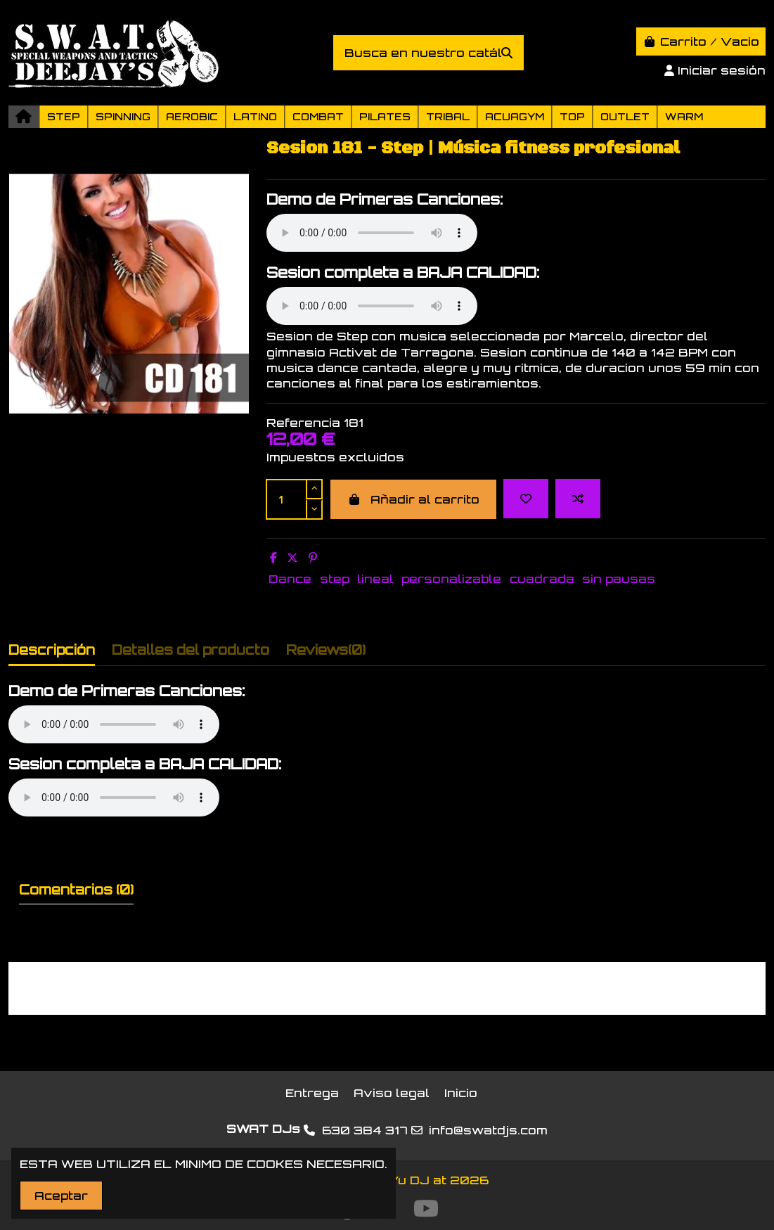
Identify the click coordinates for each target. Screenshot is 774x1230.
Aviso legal (392, 1093)
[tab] (326, 653)
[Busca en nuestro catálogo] (507, 52)
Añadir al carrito (413, 499)
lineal (375, 579)
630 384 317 (365, 1130)
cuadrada (542, 579)
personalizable (451, 579)
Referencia (303, 423)
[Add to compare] (577, 498)
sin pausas (618, 579)
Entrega (312, 1093)
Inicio (460, 1093)
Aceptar (61, 1196)
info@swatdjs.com (488, 1130)
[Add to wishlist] (525, 498)
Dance (290, 579)
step (334, 579)
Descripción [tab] (51, 650)
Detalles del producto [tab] (190, 650)
